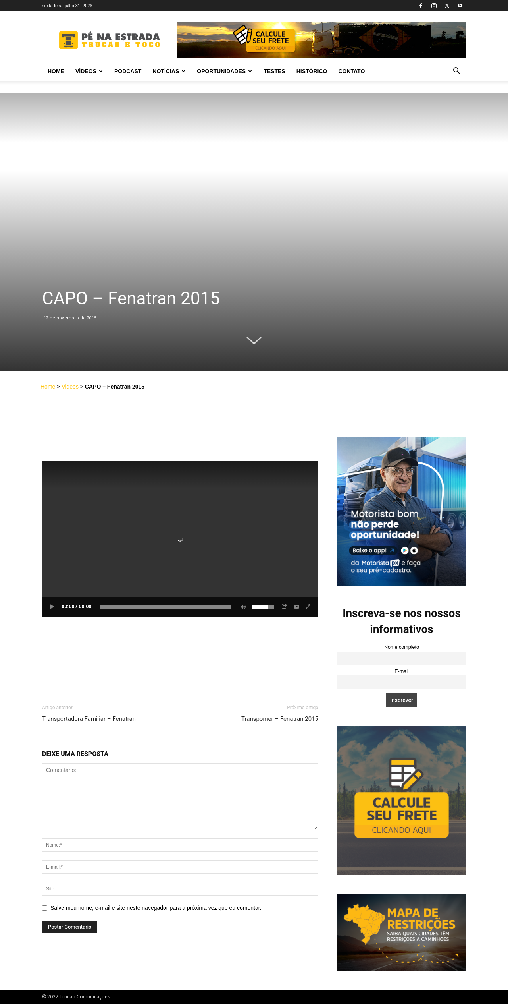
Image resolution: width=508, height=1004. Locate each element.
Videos (70, 386)
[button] (456, 71)
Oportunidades (224, 71)
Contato (351, 71)
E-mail (401, 671)
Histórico (311, 71)
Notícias (168, 71)
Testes (274, 71)
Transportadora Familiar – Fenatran (89, 718)
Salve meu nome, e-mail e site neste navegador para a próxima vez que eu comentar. (156, 908)
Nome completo (401, 647)
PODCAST (127, 71)
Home (56, 71)
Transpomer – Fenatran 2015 (279, 718)
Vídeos (89, 71)
